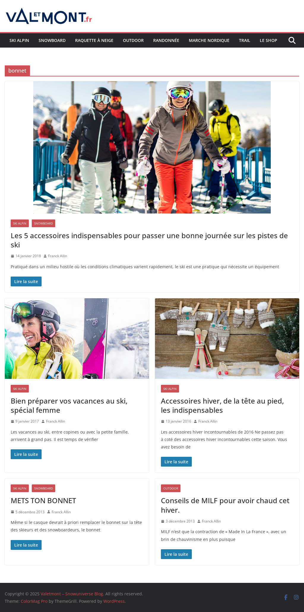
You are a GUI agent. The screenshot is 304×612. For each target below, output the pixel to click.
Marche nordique (209, 40)
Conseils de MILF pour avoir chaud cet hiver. (225, 504)
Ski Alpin (19, 40)
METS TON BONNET (43, 500)
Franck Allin (57, 255)
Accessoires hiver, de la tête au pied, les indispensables (222, 405)
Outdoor (133, 40)
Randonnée (166, 40)
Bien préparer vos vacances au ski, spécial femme (69, 405)
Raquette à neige (94, 40)
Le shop (268, 40)
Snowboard (52, 40)
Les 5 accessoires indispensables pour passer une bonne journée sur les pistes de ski (149, 239)
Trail (244, 40)
